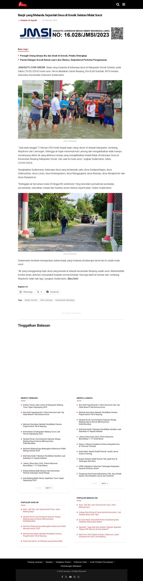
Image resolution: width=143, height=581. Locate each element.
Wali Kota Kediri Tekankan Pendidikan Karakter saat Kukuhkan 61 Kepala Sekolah (44, 457)
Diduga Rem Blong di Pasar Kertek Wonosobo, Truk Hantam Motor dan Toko (100, 513)
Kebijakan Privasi (63, 562)
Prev (38, 488)
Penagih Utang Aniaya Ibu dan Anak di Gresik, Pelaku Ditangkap (53, 55)
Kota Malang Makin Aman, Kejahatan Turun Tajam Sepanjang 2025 (43, 479)
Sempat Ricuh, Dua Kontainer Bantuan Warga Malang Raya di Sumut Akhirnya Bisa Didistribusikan (41, 441)
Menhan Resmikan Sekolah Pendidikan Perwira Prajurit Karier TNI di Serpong (42, 425)
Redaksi (49, 562)
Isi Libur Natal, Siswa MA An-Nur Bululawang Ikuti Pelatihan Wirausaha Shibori (99, 520)
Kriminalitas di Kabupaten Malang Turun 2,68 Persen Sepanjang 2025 (41, 432)
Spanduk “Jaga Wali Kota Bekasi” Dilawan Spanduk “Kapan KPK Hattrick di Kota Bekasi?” (100, 528)
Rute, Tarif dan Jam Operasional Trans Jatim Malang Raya (41, 510)
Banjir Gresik (31, 300)
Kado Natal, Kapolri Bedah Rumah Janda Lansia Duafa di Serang (98, 452)
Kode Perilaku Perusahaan (101, 562)
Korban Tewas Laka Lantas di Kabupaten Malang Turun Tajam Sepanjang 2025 (43, 406)
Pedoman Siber (80, 562)
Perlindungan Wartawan (71, 566)
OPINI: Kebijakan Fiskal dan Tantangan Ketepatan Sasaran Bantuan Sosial (99, 467)
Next (49, 488)
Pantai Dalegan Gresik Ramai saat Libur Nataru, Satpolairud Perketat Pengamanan (63, 60)
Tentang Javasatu (35, 562)
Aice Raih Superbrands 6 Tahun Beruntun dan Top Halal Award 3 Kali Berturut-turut (43, 413)
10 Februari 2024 (49, 20)
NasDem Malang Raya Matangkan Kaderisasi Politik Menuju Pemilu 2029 (44, 449)
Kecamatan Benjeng (65, 300)
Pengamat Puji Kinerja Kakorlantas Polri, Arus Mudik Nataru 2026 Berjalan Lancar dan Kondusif (100, 474)
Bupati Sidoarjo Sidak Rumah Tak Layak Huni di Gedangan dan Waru (98, 460)
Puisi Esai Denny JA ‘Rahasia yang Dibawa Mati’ (42, 541)
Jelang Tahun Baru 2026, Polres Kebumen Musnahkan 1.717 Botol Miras (40, 464)
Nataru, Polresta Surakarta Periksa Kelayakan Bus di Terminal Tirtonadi (99, 445)
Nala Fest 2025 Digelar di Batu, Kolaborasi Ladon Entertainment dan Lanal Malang (99, 535)
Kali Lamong (46, 300)
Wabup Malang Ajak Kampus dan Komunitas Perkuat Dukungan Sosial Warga (41, 471)
